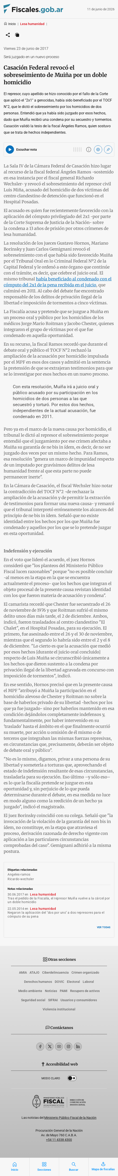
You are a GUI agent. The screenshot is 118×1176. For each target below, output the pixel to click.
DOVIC (59, 982)
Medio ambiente (30, 991)
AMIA (23, 972)
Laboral (88, 982)
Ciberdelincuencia (55, 972)
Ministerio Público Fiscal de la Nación (70, 1117)
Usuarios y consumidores (78, 1000)
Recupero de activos (85, 991)
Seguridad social (33, 1000)
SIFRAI (53, 1000)
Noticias (51, 991)
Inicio (10, 24)
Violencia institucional (59, 1009)
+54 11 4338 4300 (59, 1140)
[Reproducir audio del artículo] (10, 149)
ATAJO (34, 972)
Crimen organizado (85, 972)
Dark (72, 1079)
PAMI (63, 991)
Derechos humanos (38, 982)
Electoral (73, 982)
